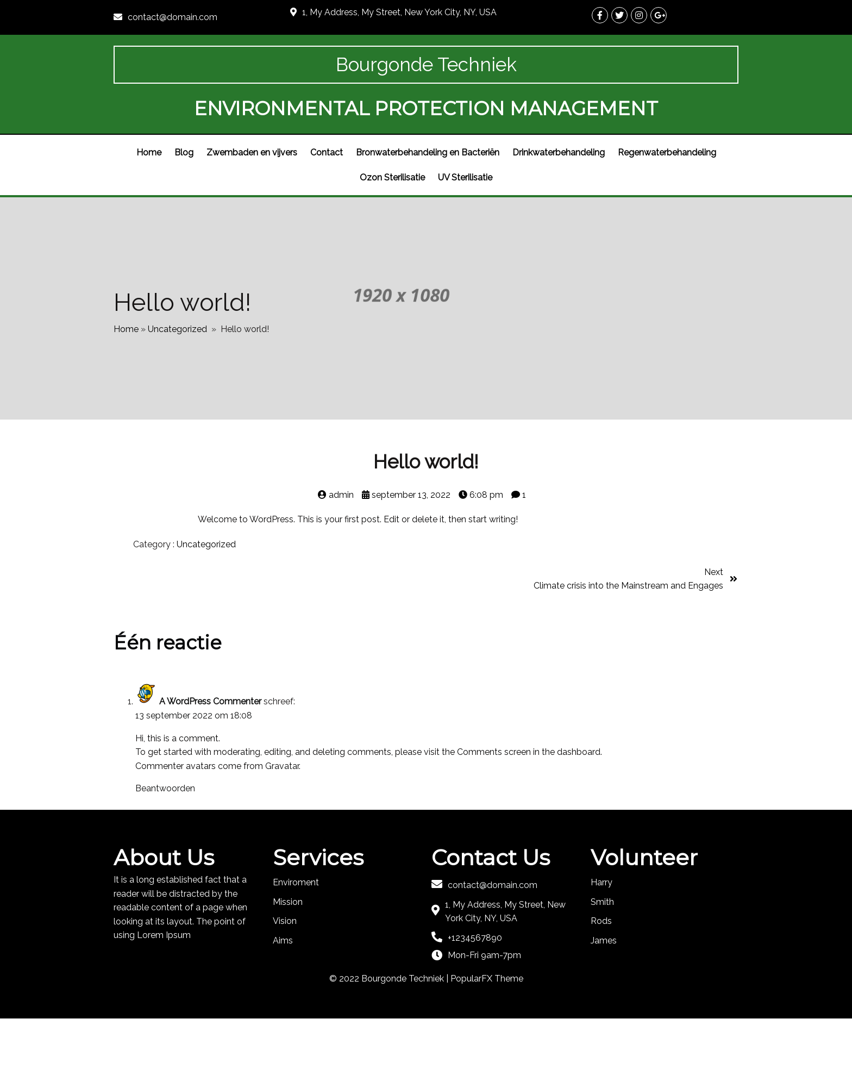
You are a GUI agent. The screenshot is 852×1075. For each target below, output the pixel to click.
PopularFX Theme (486, 1035)
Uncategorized (177, 382)
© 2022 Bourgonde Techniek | (389, 1035)
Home (126, 382)
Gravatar (282, 822)
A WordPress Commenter (210, 758)
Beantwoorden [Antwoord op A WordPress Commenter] (165, 845)
